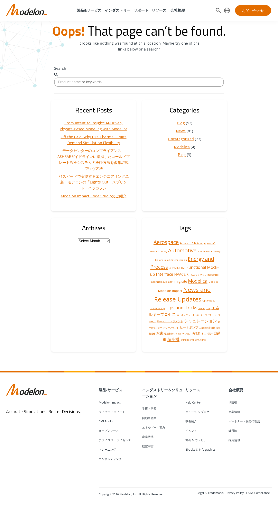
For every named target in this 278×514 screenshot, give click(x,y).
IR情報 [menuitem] (233, 402)
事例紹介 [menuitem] (191, 421)
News (181, 130)
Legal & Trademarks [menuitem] (210, 493)
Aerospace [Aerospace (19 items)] (166, 242)
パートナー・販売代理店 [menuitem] (244, 421)
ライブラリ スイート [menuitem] (112, 412)
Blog (181, 122)
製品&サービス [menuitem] (88, 10)
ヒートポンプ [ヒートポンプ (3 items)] (189, 327)
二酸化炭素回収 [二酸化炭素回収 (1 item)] (207, 327)
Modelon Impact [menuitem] (110, 402)
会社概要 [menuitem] (177, 10)
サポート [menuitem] (141, 10)
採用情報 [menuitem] (234, 440)
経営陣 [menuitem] (233, 431)
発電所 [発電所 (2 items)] (196, 333)
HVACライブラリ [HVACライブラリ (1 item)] (197, 274)
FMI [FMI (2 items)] (183, 268)
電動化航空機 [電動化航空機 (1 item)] (187, 340)
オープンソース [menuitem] (109, 431)
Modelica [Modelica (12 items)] (197, 281)
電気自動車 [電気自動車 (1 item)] (200, 340)
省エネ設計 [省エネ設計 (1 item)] (207, 333)
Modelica (182, 146)
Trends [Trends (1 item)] (201, 308)
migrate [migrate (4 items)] (180, 281)
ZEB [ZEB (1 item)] (208, 308)
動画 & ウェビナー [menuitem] (197, 440)
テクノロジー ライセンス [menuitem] (115, 440)
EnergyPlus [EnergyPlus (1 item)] (174, 268)
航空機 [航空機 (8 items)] (173, 339)
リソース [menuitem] (159, 10)
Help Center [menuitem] (193, 402)
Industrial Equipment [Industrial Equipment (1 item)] (162, 281)
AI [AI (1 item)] (205, 243)
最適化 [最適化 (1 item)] (152, 333)
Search (60, 68)
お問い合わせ (253, 10)
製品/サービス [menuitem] (110, 389)
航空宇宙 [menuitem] (148, 446)
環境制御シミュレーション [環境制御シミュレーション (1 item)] (177, 333)
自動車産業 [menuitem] (149, 418)
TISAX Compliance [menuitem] (258, 493)
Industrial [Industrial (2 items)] (213, 275)
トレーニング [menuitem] (107, 449)
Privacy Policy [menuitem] (235, 493)
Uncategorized (181, 138)
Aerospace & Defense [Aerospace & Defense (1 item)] (191, 243)
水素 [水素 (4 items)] (159, 333)
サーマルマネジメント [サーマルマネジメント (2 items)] (170, 321)
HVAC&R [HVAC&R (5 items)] (181, 274)
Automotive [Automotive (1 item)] (203, 251)
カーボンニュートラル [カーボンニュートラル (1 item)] (188, 315)
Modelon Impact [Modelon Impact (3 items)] (170, 291)
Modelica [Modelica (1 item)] (213, 281)
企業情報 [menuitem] (234, 412)
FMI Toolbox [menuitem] (107, 421)
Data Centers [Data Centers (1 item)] (171, 260)
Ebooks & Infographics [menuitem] (200, 449)
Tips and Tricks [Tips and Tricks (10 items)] (181, 307)
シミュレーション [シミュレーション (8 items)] (200, 321)
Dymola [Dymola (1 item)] (183, 260)
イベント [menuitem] (191, 431)
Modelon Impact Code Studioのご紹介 (94, 195)
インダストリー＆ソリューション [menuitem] (162, 392)
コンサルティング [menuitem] (110, 459)
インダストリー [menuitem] (117, 10)
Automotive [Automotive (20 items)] (182, 250)
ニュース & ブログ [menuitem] (197, 412)
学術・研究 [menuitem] (149, 408)
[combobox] (139, 82)
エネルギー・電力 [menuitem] (153, 427)
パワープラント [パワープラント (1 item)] (171, 327)
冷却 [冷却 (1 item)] (218, 327)
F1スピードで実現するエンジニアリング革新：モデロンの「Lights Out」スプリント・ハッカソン (93, 182)
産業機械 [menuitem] (148, 437)
